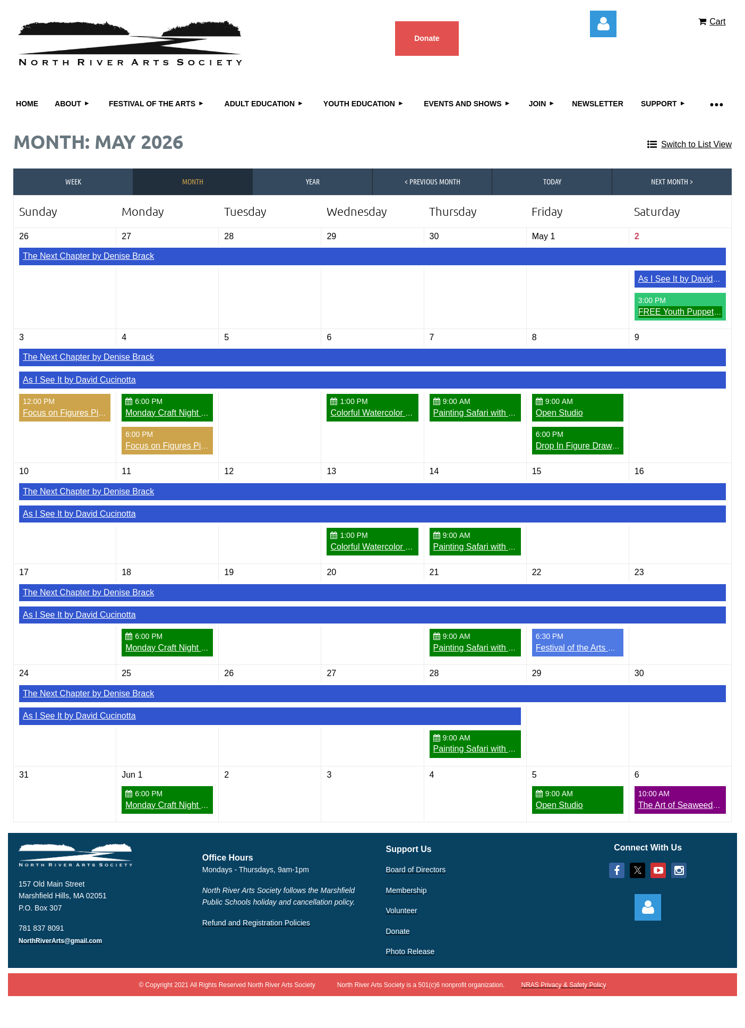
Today (552, 181)
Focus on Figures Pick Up (71, 412)
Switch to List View (696, 144)
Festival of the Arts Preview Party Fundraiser (620, 647)
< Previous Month (432, 181)
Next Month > (672, 181)
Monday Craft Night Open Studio (186, 412)
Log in (603, 24)
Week (73, 181)
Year (313, 181)
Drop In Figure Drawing (579, 445)
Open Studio (559, 412)
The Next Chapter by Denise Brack (88, 255)
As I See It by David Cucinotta (79, 379)
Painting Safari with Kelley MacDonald (505, 412)
